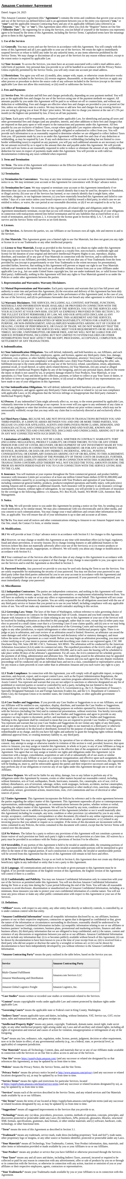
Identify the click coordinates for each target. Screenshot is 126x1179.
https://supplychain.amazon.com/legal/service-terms (31, 1084)
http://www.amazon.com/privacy (75, 1072)
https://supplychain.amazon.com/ (38, 1058)
